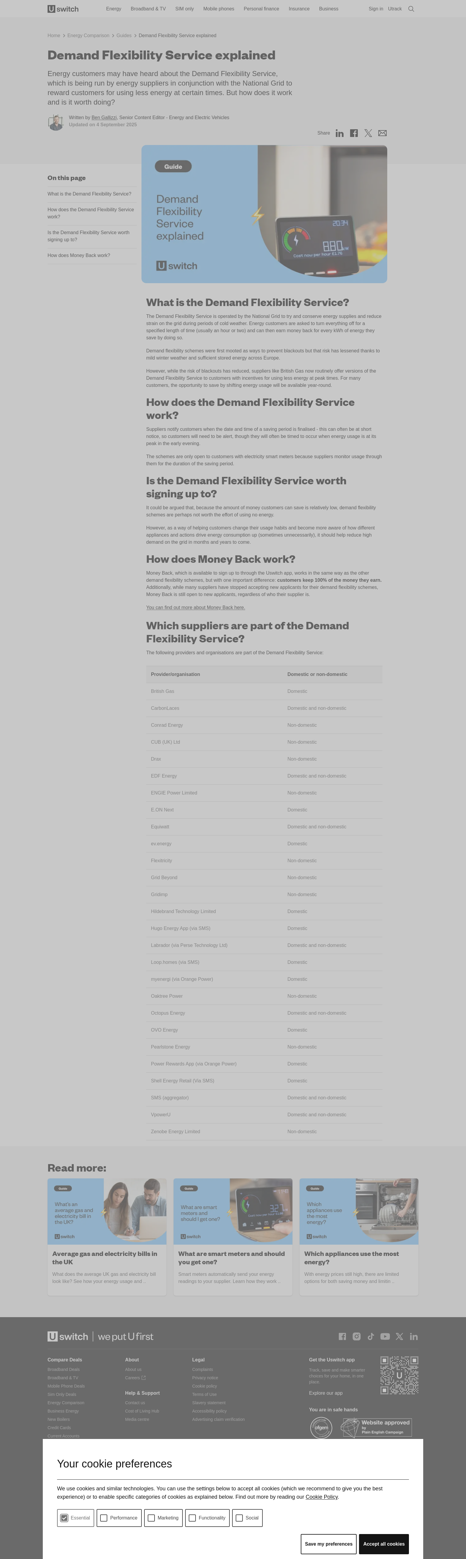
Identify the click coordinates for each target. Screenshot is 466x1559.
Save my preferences (328, 1544)
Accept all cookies (384, 1544)
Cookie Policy (322, 1497)
